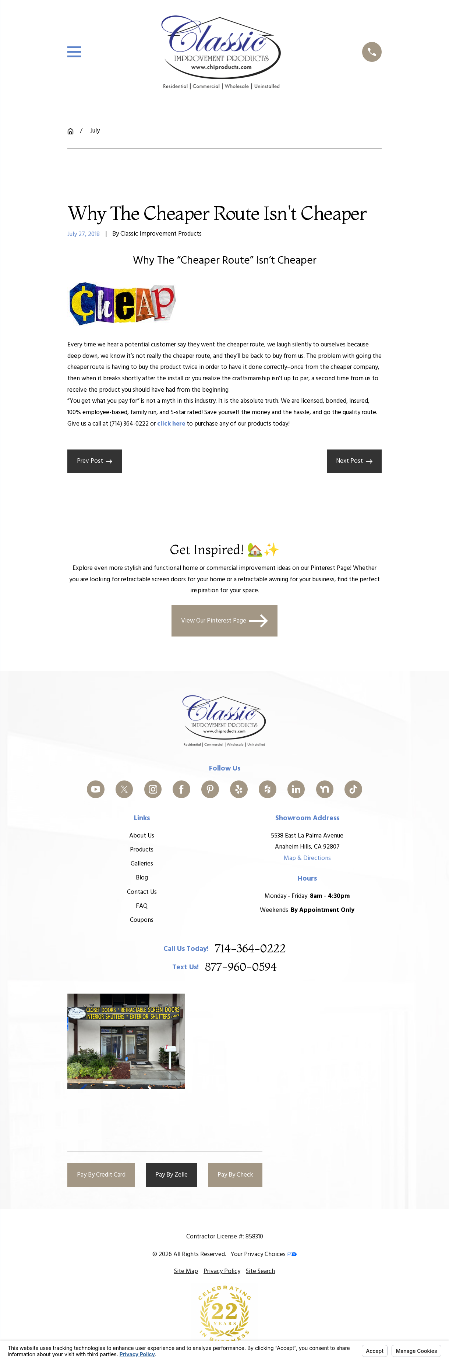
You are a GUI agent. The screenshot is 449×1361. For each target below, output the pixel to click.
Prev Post (95, 461)
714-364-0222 (250, 949)
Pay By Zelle (171, 1175)
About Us (141, 835)
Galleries (142, 864)
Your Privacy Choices (263, 1254)
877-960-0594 (241, 967)
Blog (142, 878)
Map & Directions (307, 858)
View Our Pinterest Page (224, 620)
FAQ (142, 906)
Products (141, 850)
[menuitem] (186, 1271)
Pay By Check (235, 1175)
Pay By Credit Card (101, 1175)
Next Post (354, 461)
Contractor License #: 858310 (224, 1237)
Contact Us (142, 892)
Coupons (141, 920)
